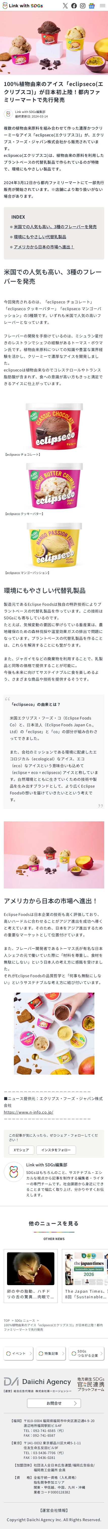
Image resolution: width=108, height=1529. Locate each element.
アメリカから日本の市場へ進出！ (44, 247)
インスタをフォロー (56, 1149)
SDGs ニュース (25, 1320)
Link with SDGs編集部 (30, 111)
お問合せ (54, 1403)
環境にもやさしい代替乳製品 (40, 237)
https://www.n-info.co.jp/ (28, 1112)
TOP (7, 1320)
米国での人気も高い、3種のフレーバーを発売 (55, 226)
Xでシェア (21, 1149)
